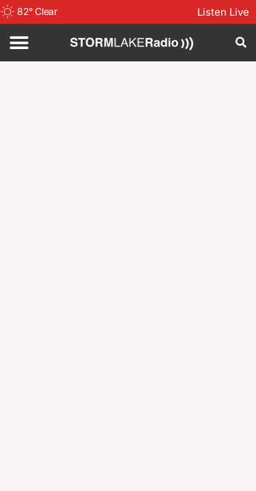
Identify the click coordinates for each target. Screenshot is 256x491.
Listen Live (223, 11)
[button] (18, 42)
